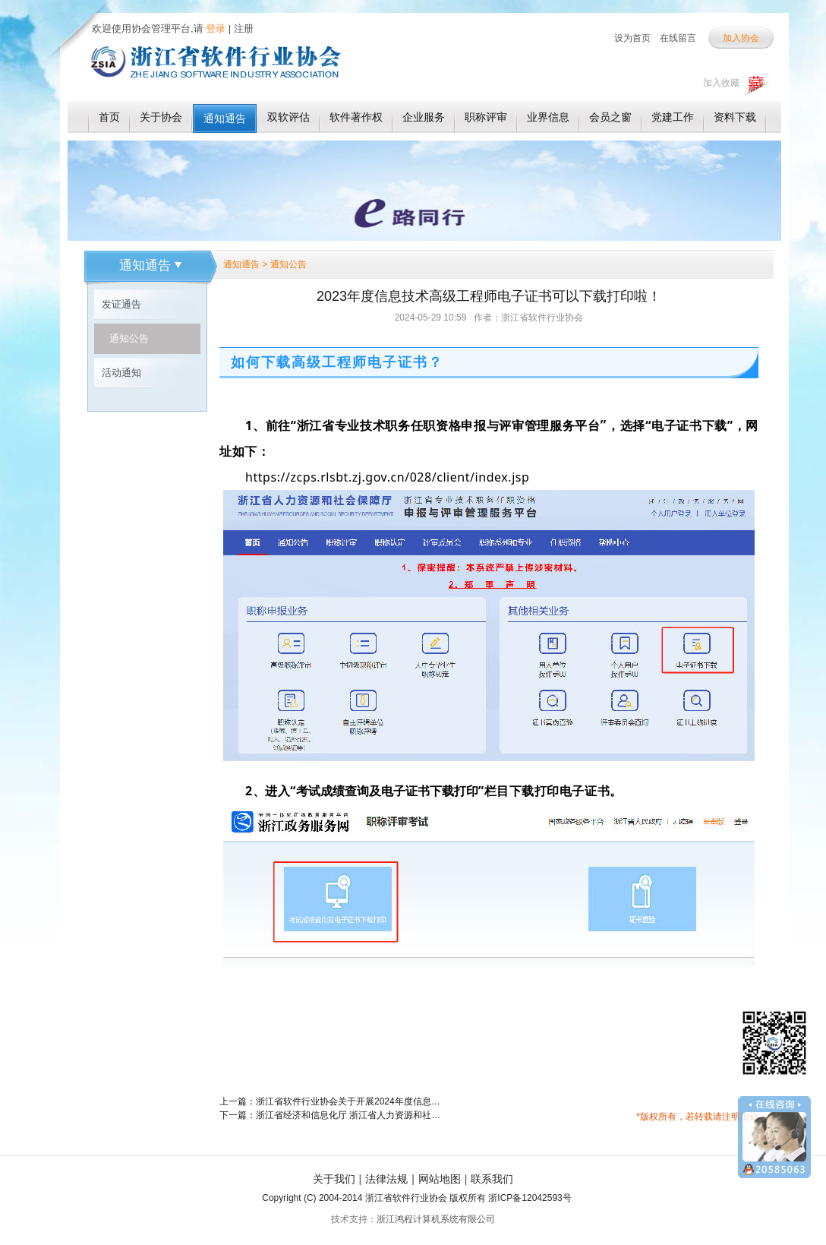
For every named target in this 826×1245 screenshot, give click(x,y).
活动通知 (121, 372)
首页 (109, 117)
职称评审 (486, 117)
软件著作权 (356, 117)
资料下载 (735, 117)
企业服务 (423, 117)
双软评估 (288, 117)
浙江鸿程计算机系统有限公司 (436, 1219)
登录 (214, 28)
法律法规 (386, 1179)
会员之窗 (610, 117)
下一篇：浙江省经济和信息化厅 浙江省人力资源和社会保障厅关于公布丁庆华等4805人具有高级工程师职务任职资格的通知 (333, 1115)
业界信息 (548, 117)
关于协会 (161, 117)
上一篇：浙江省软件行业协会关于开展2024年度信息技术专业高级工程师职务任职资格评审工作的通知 (333, 1101)
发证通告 (121, 304)
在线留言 (678, 38)
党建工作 (672, 117)
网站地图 (439, 1179)
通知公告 (129, 338)
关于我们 (334, 1179)
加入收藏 (721, 82)
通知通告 (224, 118)
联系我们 (492, 1179)
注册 (244, 28)
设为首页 (632, 38)
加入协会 (741, 38)
